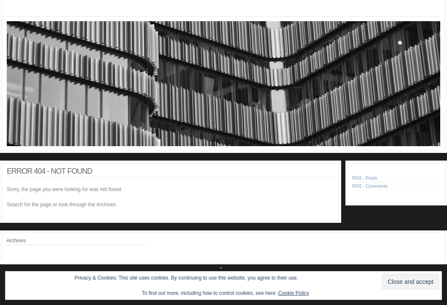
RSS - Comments (370, 186)
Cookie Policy (293, 293)
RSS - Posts (364, 177)
